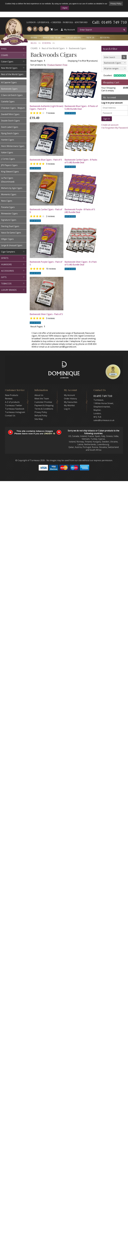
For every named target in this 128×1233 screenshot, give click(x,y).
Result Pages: (36, 326)
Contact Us (10, 415)
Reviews (105, 37)
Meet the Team (52, 37)
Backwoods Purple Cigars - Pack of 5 (46, 263)
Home (34, 37)
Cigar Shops (73, 37)
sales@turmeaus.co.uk (104, 420)
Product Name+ (54, 64)
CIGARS (34, 48)
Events (46, 43)
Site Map (38, 419)
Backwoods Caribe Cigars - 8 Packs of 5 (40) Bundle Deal (81, 161)
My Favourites (70, 402)
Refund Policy (40, 415)
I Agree (64, 8)
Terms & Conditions (43, 408)
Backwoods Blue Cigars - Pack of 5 (46, 159)
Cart (56, 29)
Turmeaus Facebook (14, 408)
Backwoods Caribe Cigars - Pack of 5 (46, 211)
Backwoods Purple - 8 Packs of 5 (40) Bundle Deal (80, 211)
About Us (38, 395)
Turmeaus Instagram (15, 412)
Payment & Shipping (44, 405)
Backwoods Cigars (77, 48)
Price (65, 64)
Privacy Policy (115, 4)
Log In (67, 408)
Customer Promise (43, 402)
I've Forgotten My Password (114, 127)
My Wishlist (69, 405)
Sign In (106, 118)
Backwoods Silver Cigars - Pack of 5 (46, 314)
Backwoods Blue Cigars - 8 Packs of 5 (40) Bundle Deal (81, 107)
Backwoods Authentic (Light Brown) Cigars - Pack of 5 (46, 107)
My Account (69, 29)
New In (90, 37)
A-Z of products (12, 402)
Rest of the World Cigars (53, 48)
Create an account (109, 124)
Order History (70, 398)
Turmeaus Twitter (13, 405)
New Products (11, 395)
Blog (34, 43)
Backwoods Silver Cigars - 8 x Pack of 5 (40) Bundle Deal (81, 263)
